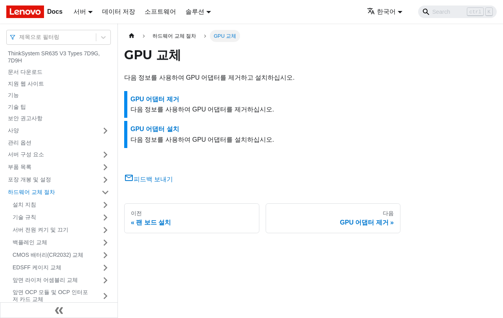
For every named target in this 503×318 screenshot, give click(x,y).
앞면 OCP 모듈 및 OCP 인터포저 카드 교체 (50, 295)
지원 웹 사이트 (26, 83)
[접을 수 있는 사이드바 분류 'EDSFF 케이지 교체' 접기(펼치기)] (105, 267)
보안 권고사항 (25, 118)
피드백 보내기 (148, 179)
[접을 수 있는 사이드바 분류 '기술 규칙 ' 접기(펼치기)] (105, 217)
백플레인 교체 (30, 242)
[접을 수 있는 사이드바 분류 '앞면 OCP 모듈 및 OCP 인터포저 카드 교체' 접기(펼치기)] (105, 296)
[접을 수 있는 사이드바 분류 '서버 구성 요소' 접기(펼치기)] (105, 154)
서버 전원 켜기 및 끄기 (40, 230)
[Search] (457, 11)
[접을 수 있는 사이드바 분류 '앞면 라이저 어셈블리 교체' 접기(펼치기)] (105, 280)
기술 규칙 (24, 217)
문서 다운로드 (25, 72)
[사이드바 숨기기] (59, 310)
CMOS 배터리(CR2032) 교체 (48, 255)
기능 (13, 95)
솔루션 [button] (194, 11)
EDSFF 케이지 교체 (37, 267)
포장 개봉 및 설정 (29, 179)
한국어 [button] (381, 11)
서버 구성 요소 (26, 154)
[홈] (131, 36)
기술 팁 (17, 107)
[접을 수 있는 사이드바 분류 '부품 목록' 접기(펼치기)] (105, 167)
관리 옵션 (19, 142)
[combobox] (20, 37)
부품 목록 (19, 167)
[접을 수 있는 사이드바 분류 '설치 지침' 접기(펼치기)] (105, 205)
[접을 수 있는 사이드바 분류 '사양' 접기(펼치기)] (105, 130)
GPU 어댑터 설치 (154, 129)
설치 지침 (24, 204)
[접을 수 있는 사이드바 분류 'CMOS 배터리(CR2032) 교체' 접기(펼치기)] (105, 255)
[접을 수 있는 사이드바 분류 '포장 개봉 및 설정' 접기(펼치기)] (105, 180)
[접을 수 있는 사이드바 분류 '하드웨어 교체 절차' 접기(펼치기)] (105, 192)
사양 (13, 130)
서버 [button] (79, 11)
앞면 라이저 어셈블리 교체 (45, 280)
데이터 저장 (118, 11)
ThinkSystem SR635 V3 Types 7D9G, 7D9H (54, 57)
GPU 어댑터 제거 (154, 99)
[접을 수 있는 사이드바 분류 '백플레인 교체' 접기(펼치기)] (105, 242)
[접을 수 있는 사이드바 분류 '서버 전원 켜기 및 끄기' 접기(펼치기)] (105, 230)
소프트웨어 (160, 11)
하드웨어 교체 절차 (31, 192)
